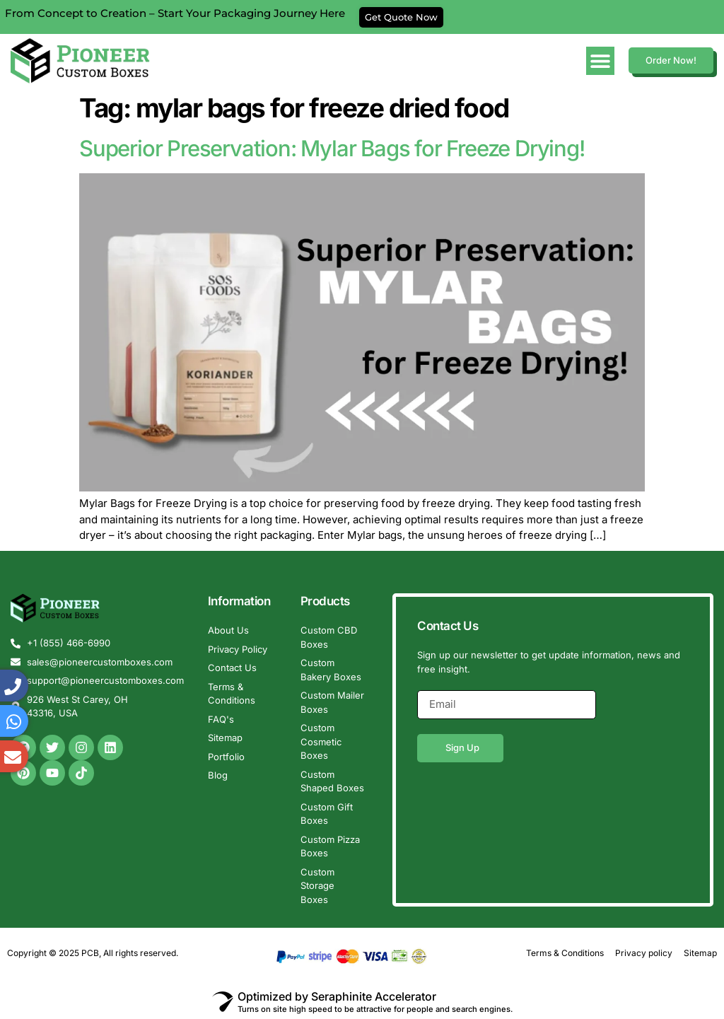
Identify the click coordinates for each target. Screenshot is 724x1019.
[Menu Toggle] (600, 61)
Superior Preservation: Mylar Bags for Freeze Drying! (332, 148)
